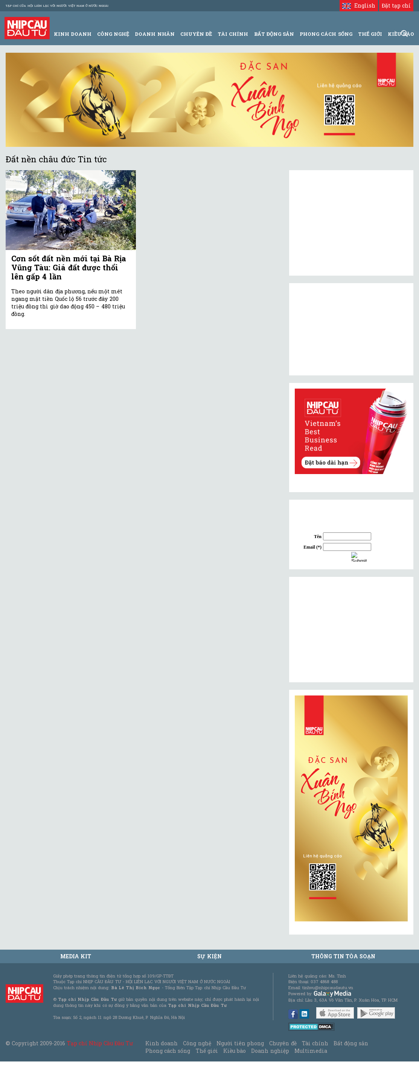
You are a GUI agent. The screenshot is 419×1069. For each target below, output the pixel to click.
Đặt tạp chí (396, 5)
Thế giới (370, 33)
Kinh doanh (161, 1043)
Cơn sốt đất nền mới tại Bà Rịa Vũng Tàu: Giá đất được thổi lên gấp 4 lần (68, 267)
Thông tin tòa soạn (343, 956)
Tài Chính (233, 33)
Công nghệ (197, 1043)
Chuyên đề (196, 33)
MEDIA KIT (75, 956)
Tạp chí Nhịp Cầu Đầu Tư (100, 1043)
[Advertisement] (351, 630)
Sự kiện (209, 956)
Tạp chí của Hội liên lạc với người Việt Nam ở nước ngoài (57, 6)
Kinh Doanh (72, 33)
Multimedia (310, 1050)
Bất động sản (274, 33)
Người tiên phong (240, 1043)
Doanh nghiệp (270, 1050)
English (358, 5)
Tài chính (315, 1043)
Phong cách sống (167, 1050)
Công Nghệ (113, 33)
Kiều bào (234, 1050)
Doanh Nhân (154, 33)
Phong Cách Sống (326, 33)
